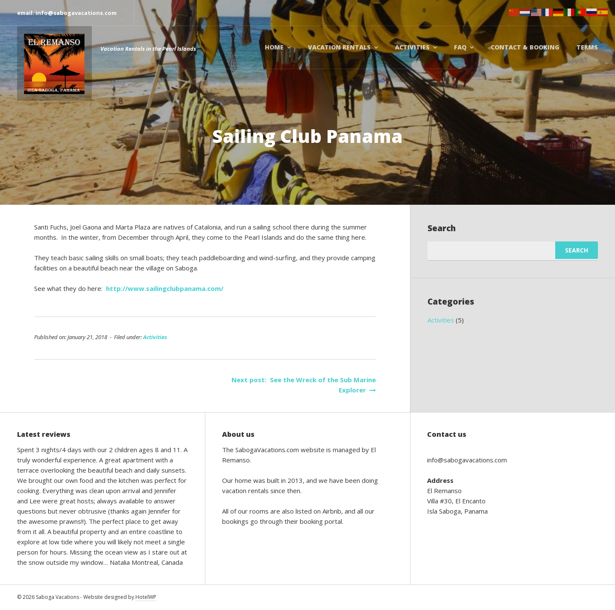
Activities (412, 47)
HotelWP (145, 597)
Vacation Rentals (339, 47)
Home (274, 47)
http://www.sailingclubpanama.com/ (164, 288)
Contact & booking (525, 47)
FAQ (460, 47)
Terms (587, 47)
